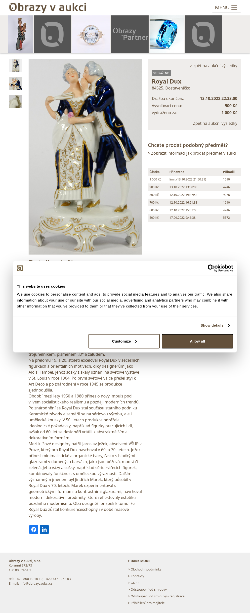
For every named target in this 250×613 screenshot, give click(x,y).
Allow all (197, 341)
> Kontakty (136, 576)
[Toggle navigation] (226, 8)
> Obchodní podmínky (145, 569)
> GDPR (133, 582)
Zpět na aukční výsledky (215, 123)
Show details (212, 325)
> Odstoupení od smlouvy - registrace (156, 596)
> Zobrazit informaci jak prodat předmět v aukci (192, 153)
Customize (124, 341)
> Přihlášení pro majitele (146, 603)
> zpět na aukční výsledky (213, 65)
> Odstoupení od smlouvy (147, 589)
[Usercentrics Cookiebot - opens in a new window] (211, 268)
